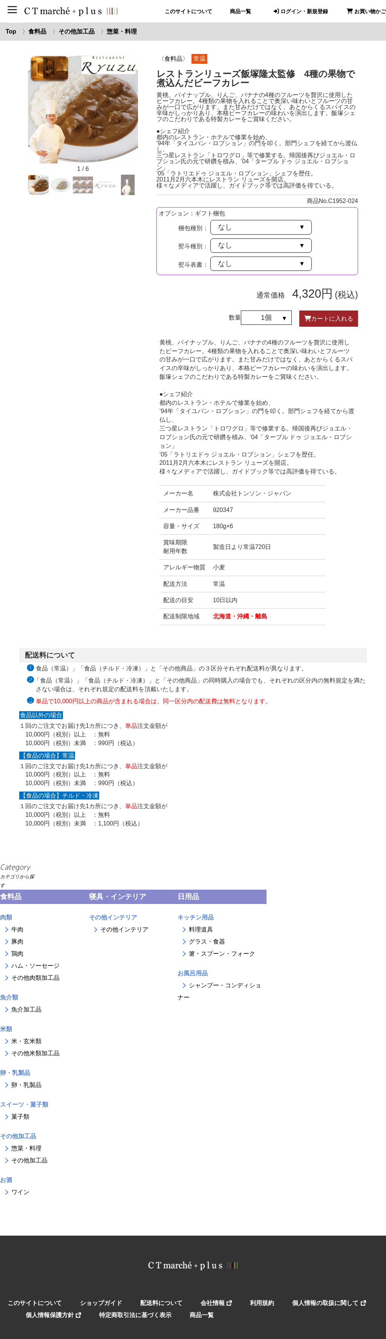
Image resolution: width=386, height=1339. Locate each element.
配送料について (161, 1303)
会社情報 (216, 1303)
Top (11, 31)
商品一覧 (240, 11)
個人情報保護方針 (53, 1315)
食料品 (37, 31)
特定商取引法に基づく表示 (135, 1315)
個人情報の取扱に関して (329, 1303)
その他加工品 (76, 31)
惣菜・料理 (122, 31)
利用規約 (262, 1303)
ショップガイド (101, 1303)
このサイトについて (188, 11)
